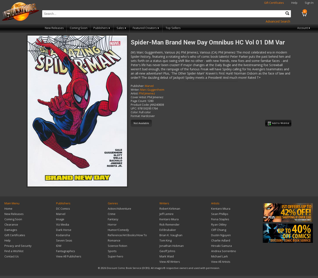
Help (294, 3)
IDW (58, 246)
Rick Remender (169, 224)
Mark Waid (166, 256)
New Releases (54, 28)
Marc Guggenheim (152, 90)
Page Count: (139, 101)
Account (304, 28)
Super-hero (115, 256)
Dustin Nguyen (221, 235)
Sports (112, 251)
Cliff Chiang (218, 230)
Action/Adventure (119, 209)
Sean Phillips (219, 214)
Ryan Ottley (219, 224)
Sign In (309, 3)
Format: (135, 116)
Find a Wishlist (13, 251)
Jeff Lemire (166, 214)
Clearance (11, 224)
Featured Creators (146, 28)
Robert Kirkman (169, 209)
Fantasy (113, 219)
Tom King (165, 240)
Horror (112, 224)
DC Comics (63, 209)
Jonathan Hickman (171, 246)
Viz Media (62, 224)
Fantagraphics (65, 251)
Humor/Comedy (118, 230)
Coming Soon (78, 28)
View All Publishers (68, 256)
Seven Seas (64, 240)
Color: (134, 112)
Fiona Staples (220, 219)
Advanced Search (278, 21)
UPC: (134, 108)
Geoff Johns (167, 251)
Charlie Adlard (220, 240)
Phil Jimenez (147, 93)
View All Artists (220, 262)
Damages (10, 230)
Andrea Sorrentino (223, 251)
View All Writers (169, 262)
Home (8, 209)
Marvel (149, 86)
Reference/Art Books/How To (127, 235)
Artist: (134, 93)
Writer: (135, 90)
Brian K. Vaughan (170, 235)
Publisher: (137, 86)
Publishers (102, 28)
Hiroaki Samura (221, 246)
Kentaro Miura (169, 219)
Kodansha (63, 235)
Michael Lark (219, 256)
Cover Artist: (139, 97)
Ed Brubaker (167, 230)
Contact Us (11, 256)
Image (60, 219)
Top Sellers (173, 28)
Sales (122, 28)
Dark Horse (63, 230)
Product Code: (140, 105)
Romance (114, 240)
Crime (111, 214)
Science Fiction (117, 246)
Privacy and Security (18, 246)
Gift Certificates (274, 3)
